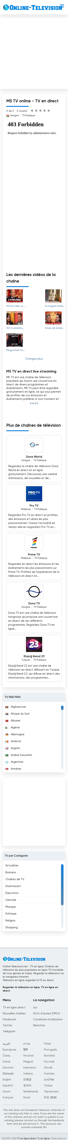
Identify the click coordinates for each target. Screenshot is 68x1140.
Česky (7, 1055)
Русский (49, 1061)
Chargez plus (34, 358)
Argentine (14, 762)
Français (8, 1097)
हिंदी (25, 1049)
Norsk (26, 1097)
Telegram (9, 1031)
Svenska (49, 1073)
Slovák (48, 1067)
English (7, 1079)
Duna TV (34, 603)
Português (50, 1049)
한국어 (27, 1085)
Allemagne (14, 734)
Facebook (9, 1019)
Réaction (39, 1025)
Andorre (13, 741)
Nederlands (30, 1091)
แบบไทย (49, 1079)
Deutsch (8, 1067)
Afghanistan (15, 707)
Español (8, 1085)
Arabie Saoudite (18, 755)
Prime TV (34, 554)
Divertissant (13, 886)
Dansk (6, 1061)
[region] (34, 737)
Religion (10, 920)
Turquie (26, 660)
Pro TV (34, 505)
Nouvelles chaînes (14, 1013)
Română (49, 1055)
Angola (12, 748)
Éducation (11, 893)
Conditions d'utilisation (48, 1019)
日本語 (27, 1079)
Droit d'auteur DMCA (46, 1013)
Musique (10, 906)
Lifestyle (10, 900)
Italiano (28, 1073)
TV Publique (28, 115)
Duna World (34, 456)
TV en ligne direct (14, 1007)
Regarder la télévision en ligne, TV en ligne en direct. (30, 989)
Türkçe (48, 1085)
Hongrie (14, 115)
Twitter (7, 1025)
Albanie (12, 720)
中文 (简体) (50, 1097)
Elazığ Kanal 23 (34, 656)
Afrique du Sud (17, 713)
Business (10, 872)
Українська (51, 1091)
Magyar (28, 1061)
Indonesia (29, 1067)
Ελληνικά (8, 1073)
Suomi (6, 1091)
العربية (6, 1043)
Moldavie (26, 509)
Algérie (12, 727)
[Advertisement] (33, 53)
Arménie (13, 768)
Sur (35, 1007)
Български (9, 1049)
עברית (26, 1043)
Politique (11, 913)
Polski (47, 1043)
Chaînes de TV (14, 879)
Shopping (11, 927)
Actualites (11, 865)
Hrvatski (28, 1055)
